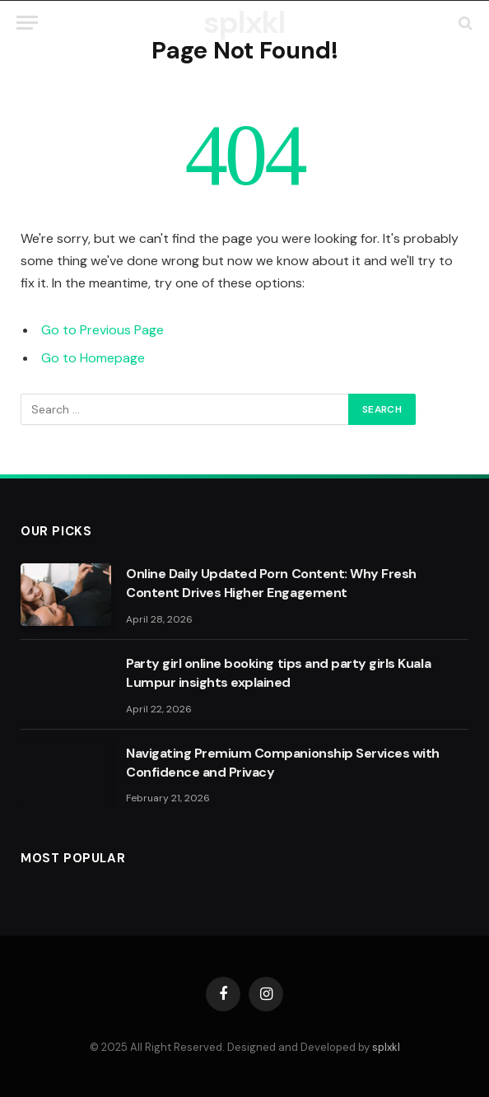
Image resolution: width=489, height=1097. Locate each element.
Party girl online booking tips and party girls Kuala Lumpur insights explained (278, 673)
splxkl (386, 1047)
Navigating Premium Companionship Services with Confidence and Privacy (283, 763)
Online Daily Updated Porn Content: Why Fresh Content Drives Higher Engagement (271, 583)
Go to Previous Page (102, 329)
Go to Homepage (93, 357)
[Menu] (27, 22)
